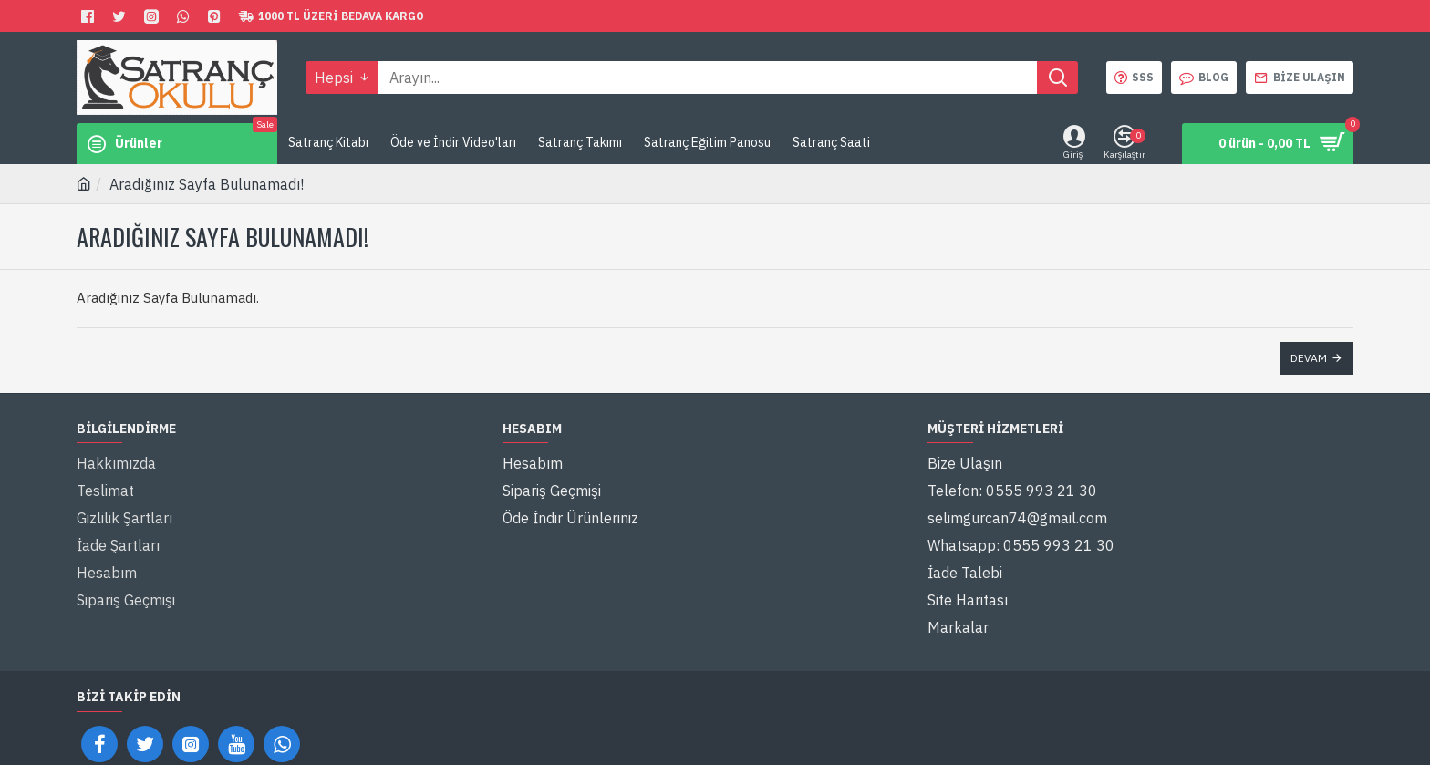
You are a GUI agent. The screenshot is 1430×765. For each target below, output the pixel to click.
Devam (1308, 358)
